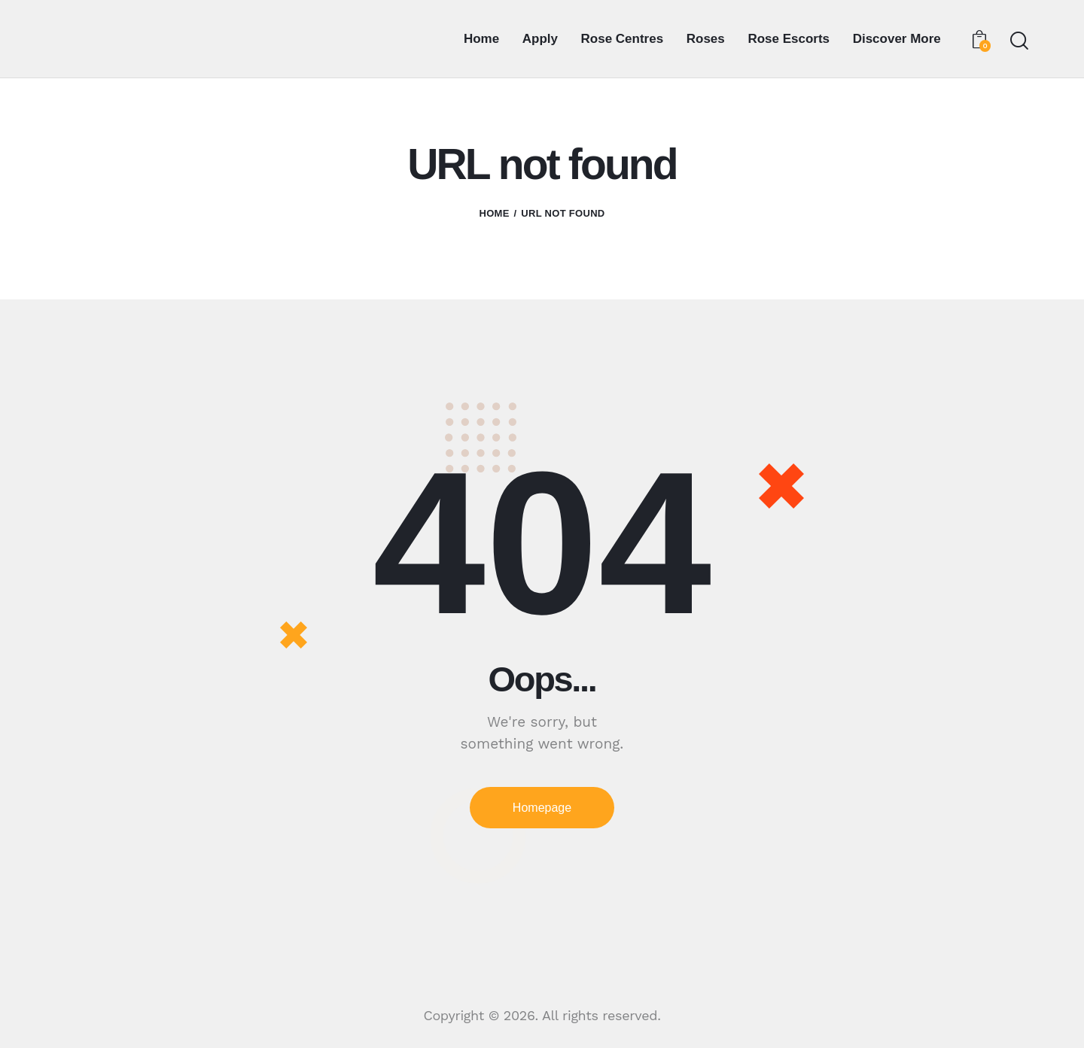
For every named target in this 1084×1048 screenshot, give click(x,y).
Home (494, 213)
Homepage (542, 807)
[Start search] (1018, 41)
